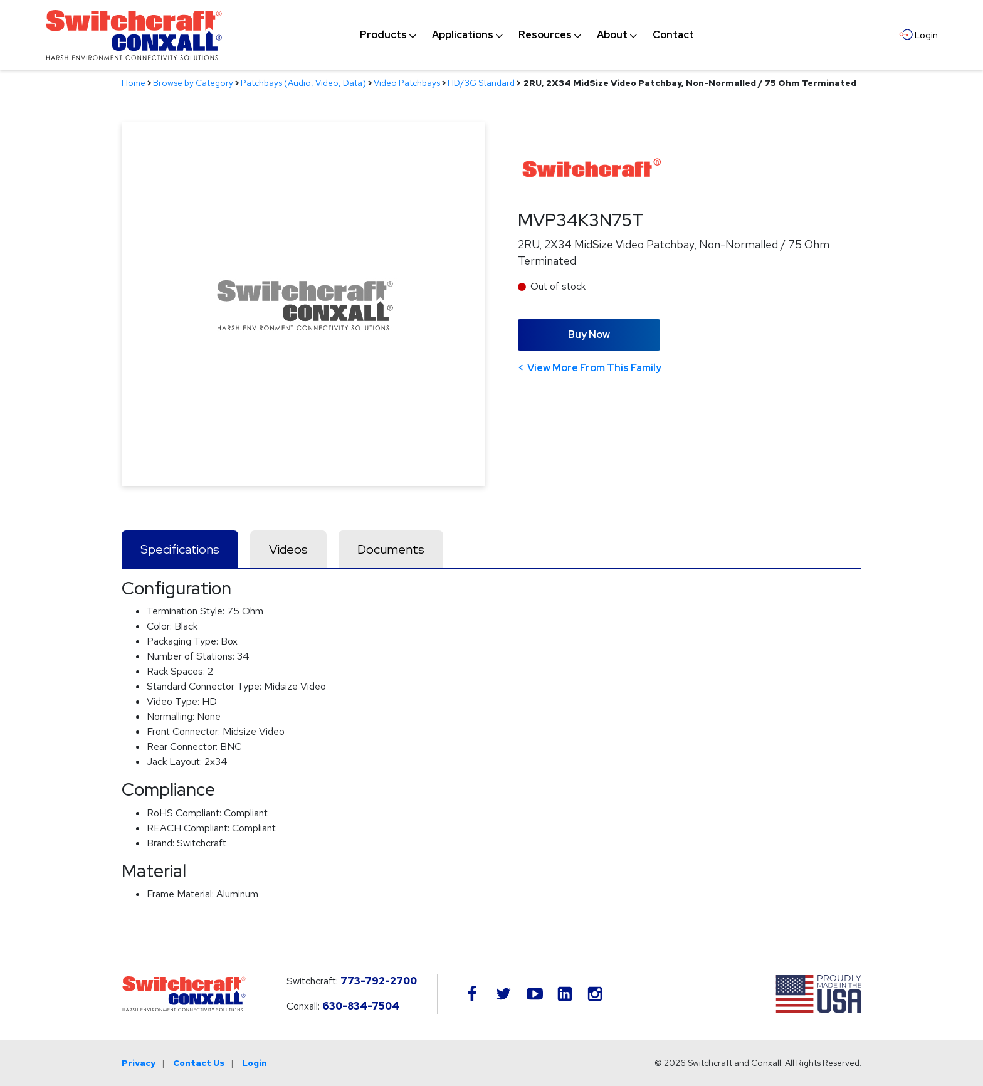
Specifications (179, 549)
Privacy (138, 1062)
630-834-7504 (360, 1006)
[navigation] (527, 35)
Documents (390, 549)
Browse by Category (193, 82)
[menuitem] (383, 35)
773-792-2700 (378, 981)
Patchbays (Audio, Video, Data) (303, 82)
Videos (288, 549)
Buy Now (589, 334)
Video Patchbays (407, 82)
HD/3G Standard (481, 82)
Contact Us (198, 1062)
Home (133, 82)
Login (254, 1062)
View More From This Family (594, 367)
